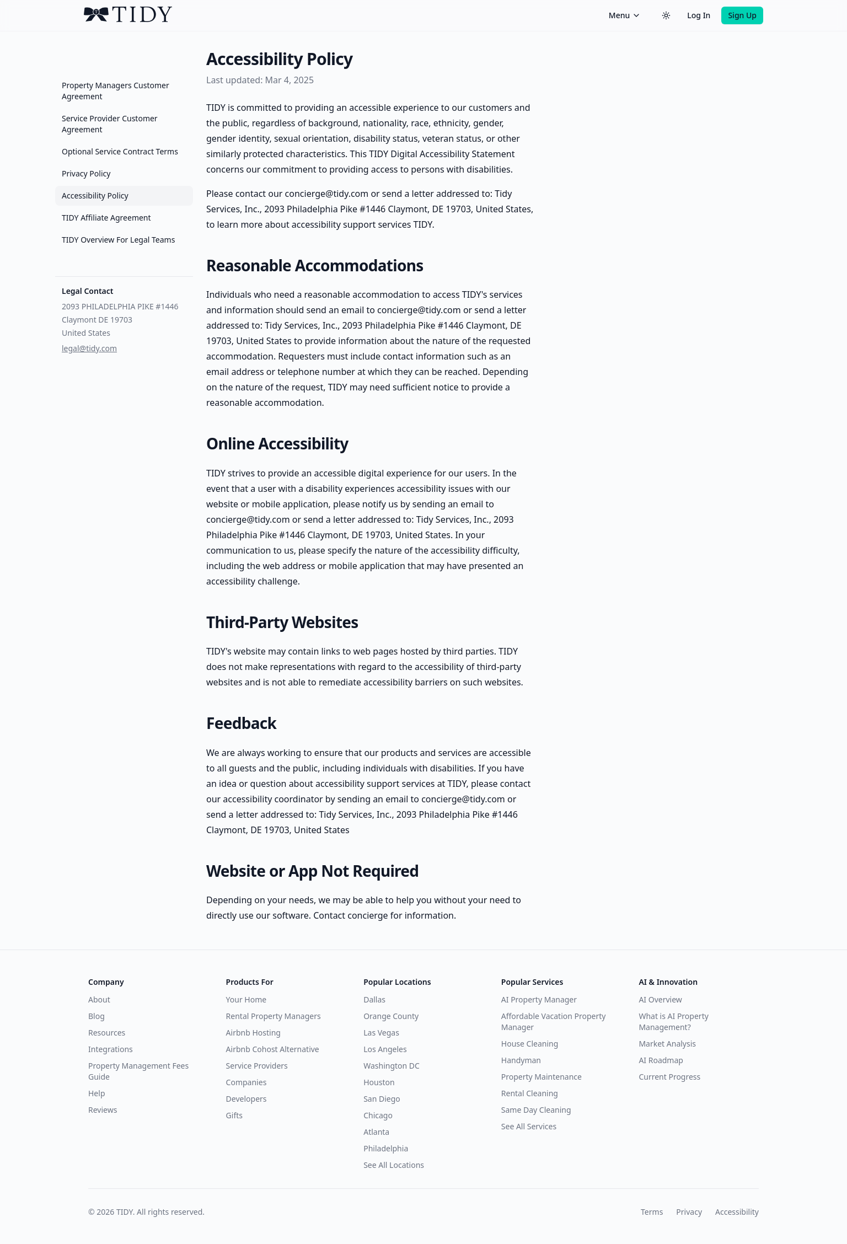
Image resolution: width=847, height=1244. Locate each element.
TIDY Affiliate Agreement (106, 217)
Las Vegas (381, 1032)
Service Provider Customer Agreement (110, 124)
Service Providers (257, 1065)
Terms (652, 1212)
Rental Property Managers (273, 1016)
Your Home (246, 999)
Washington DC (391, 1065)
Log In (698, 15)
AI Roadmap (661, 1060)
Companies (246, 1082)
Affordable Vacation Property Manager (553, 1021)
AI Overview (660, 999)
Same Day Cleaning (536, 1109)
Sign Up (742, 15)
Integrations (110, 1049)
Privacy (689, 1212)
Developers (246, 1098)
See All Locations (393, 1165)
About (99, 999)
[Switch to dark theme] (666, 15)
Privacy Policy (86, 173)
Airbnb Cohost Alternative (272, 1049)
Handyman (521, 1060)
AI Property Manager (539, 999)
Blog (96, 1016)
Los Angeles (384, 1049)
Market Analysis (667, 1043)
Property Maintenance (541, 1076)
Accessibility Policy (95, 195)
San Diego (381, 1098)
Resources (106, 1032)
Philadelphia (385, 1148)
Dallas (374, 999)
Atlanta (376, 1132)
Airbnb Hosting (253, 1032)
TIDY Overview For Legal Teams (118, 239)
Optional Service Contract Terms (120, 151)
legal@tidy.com (89, 348)
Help (96, 1093)
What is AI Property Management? (673, 1021)
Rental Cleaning (529, 1093)
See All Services (528, 1126)
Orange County (391, 1016)
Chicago (378, 1115)
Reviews (102, 1109)
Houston (378, 1082)
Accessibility (737, 1212)
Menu (625, 15)
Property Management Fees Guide (138, 1071)
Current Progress (669, 1076)
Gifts (234, 1115)
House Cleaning (529, 1043)
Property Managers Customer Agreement (115, 90)
